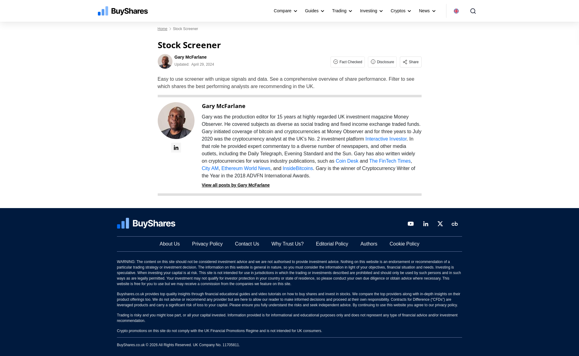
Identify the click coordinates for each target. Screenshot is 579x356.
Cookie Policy (404, 243)
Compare (282, 10)
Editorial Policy (332, 243)
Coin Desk (347, 161)
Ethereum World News (246, 168)
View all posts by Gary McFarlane (236, 185)
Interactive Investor (386, 138)
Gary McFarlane (223, 106)
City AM (210, 168)
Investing (368, 10)
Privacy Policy (207, 243)
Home (163, 29)
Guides (311, 10)
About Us (170, 243)
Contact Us (247, 243)
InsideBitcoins (298, 168)
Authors (369, 243)
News (424, 10)
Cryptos (398, 10)
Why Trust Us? (288, 243)
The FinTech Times (390, 161)
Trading (339, 10)
